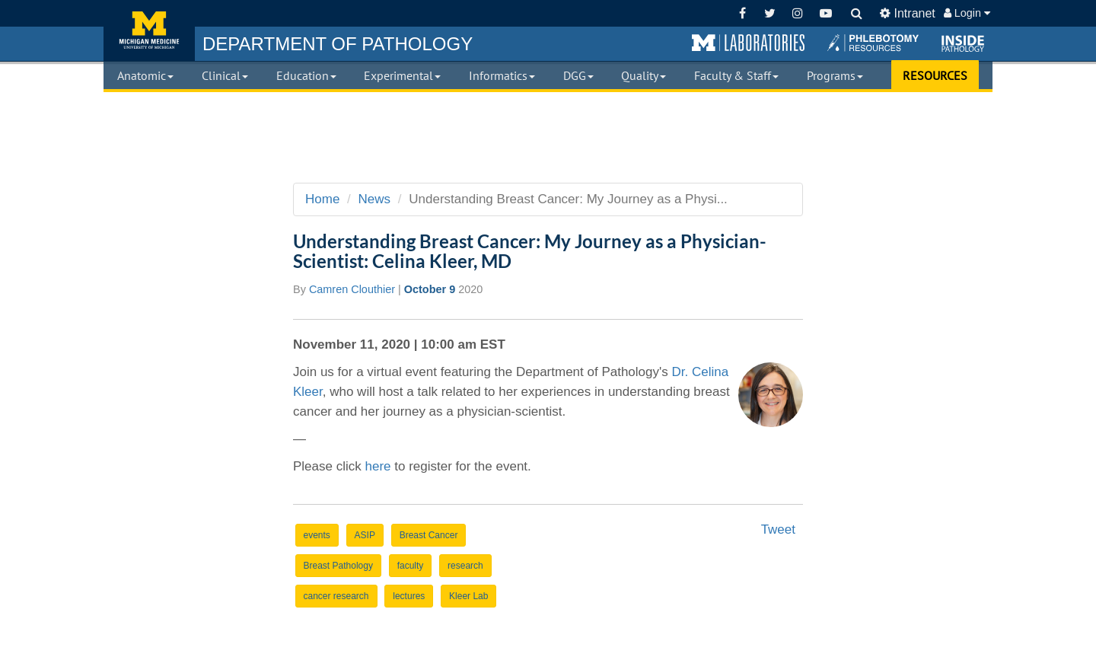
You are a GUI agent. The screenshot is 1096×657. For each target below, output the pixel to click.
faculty (410, 565)
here (377, 466)
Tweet (778, 529)
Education (306, 75)
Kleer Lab (468, 596)
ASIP (365, 535)
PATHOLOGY (337, 43)
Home (322, 199)
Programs (835, 75)
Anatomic (145, 75)
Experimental (402, 75)
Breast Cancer (429, 535)
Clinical (225, 75)
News (374, 199)
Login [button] (967, 13)
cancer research (336, 596)
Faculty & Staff (736, 75)
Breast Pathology (338, 565)
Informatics (502, 75)
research (465, 565)
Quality (643, 75)
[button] (748, 43)
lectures (409, 596)
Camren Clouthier (352, 289)
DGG (578, 75)
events (317, 535)
